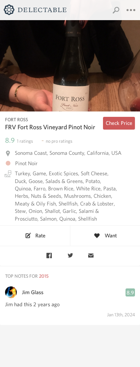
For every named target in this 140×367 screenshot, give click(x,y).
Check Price (119, 123)
